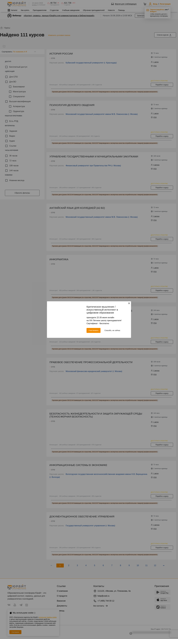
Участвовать (94, 330)
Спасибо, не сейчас (112, 330)
